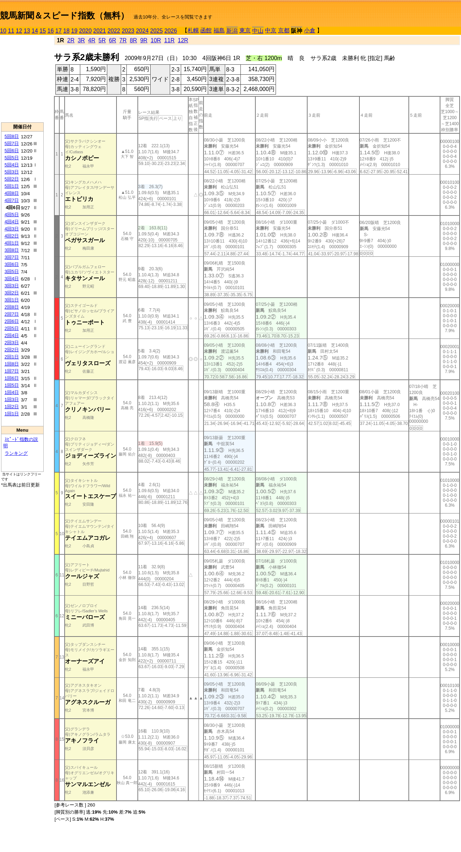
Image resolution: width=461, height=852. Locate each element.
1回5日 (12, 385)
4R (91, 40)
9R (143, 40)
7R (122, 40)
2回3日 (12, 342)
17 (58, 31)
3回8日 (12, 250)
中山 (258, 31)
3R (81, 40)
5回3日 (12, 172)
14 (35, 31)
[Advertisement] (22, 78)
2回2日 (12, 349)
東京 (245, 30)
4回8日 (12, 193)
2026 (170, 31)
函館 (206, 30)
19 (74, 31)
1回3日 (12, 399)
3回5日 (12, 271)
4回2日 (12, 236)
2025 (156, 31)
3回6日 (12, 264)
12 (19, 31)
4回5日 (12, 214)
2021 (99, 31)
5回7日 (12, 143)
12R (183, 40)
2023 (128, 31)
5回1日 (12, 186)
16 (51, 31)
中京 (270, 30)
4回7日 (12, 200)
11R (169, 40)
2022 (114, 31)
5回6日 (12, 150)
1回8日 (12, 364)
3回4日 (12, 278)
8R (133, 40)
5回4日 (12, 164)
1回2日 (12, 406)
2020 (85, 31)
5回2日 (12, 179)
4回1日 (12, 243)
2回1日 (12, 357)
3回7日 (12, 257)
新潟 (232, 31)
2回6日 (12, 321)
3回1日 (12, 300)
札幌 (193, 30)
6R (112, 40)
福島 (219, 30)
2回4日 (12, 335)
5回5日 (12, 157)
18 (66, 31)
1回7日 (12, 371)
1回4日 (12, 392)
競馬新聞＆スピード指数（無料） (64, 15)
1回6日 (12, 378)
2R (70, 40)
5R (101, 40)
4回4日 (12, 221)
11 (11, 31)
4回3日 (12, 228)
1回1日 (12, 413)
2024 (142, 31)
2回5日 (12, 328)
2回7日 (12, 314)
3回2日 (12, 292)
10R (156, 40)
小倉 (309, 30)
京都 (283, 30)
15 (42, 31)
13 (27, 31)
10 (3, 31)
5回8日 (12, 136)
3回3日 (12, 285)
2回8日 (12, 307)
